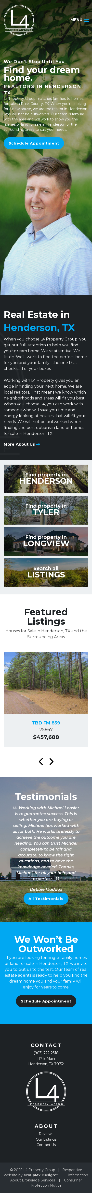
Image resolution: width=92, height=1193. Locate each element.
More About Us (22, 444)
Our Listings (46, 1139)
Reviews (46, 1134)
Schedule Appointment (34, 143)
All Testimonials (46, 898)
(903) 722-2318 (46, 1053)
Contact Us (46, 1145)
